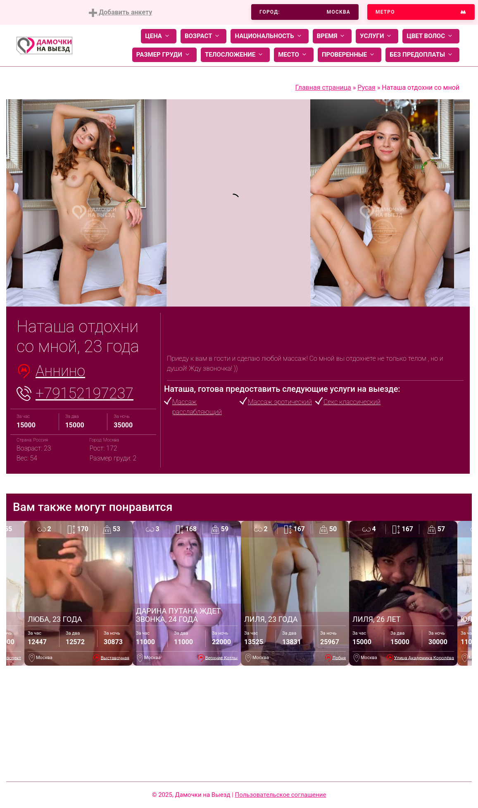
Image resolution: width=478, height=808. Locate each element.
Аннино (60, 371)
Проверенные (349, 55)
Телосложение (235, 55)
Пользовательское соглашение (280, 794)
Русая (366, 87)
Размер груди (164, 55)
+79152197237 (84, 393)
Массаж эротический (280, 402)
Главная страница (323, 87)
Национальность (269, 36)
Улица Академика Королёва (424, 657)
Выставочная (115, 657)
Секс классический (351, 402)
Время (332, 36)
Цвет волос (431, 36)
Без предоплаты (422, 55)
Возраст (203, 36)
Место (293, 55)
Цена (158, 36)
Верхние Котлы (221, 657)
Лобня (339, 657)
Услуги (377, 36)
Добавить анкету (120, 12)
